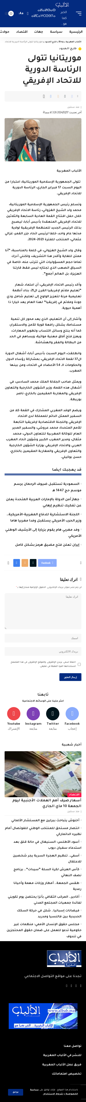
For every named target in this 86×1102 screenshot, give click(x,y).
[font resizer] (22, 14)
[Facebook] (72, 719)
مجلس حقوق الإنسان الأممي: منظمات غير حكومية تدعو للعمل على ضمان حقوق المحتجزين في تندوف (44, 930)
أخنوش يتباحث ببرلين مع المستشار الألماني (45, 820)
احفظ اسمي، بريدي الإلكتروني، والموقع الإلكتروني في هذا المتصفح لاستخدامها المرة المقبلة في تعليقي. (43, 664)
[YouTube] (71, 986)
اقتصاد (74, 795)
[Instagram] (33, 719)
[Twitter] (53, 719)
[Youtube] (14, 719)
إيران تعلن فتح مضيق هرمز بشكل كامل (47, 545)
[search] (28, 13)
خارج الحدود (68, 48)
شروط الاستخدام (53, 1094)
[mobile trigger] (77, 13)
